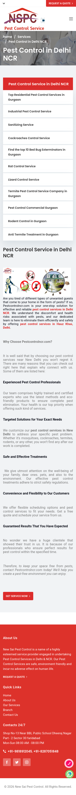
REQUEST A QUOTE (61, 3)
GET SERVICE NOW (18, 596)
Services (24, 37)
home (7, 37)
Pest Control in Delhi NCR (28, 41)
